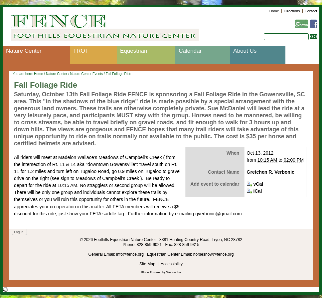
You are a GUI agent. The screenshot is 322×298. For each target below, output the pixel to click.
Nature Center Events (86, 74)
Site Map (147, 264)
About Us (244, 51)
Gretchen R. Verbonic (270, 172)
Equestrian (133, 51)
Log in (18, 232)
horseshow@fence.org (213, 254)
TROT (80, 51)
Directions (292, 11)
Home (274, 11)
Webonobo (173, 272)
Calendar (190, 51)
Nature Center (24, 51)
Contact (311, 11)
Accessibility (172, 264)
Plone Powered (151, 272)
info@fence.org (130, 254)
